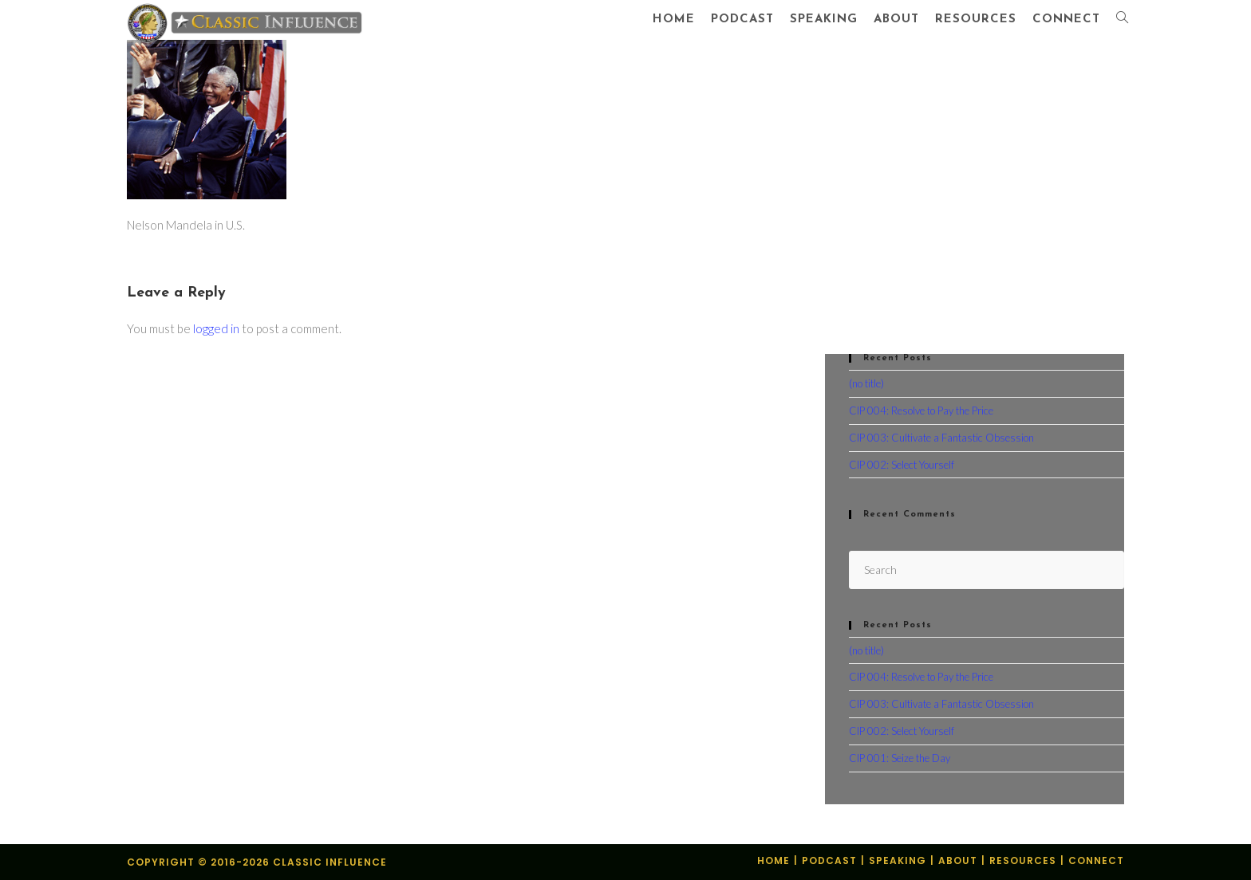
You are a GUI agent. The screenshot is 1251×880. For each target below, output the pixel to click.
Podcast (829, 860)
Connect (1096, 860)
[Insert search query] (986, 569)
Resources (1022, 860)
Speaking (897, 860)
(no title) (866, 383)
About (957, 860)
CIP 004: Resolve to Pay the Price (921, 410)
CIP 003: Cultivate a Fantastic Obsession (941, 437)
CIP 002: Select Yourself (901, 464)
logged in (216, 328)
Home (773, 860)
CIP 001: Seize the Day (899, 758)
